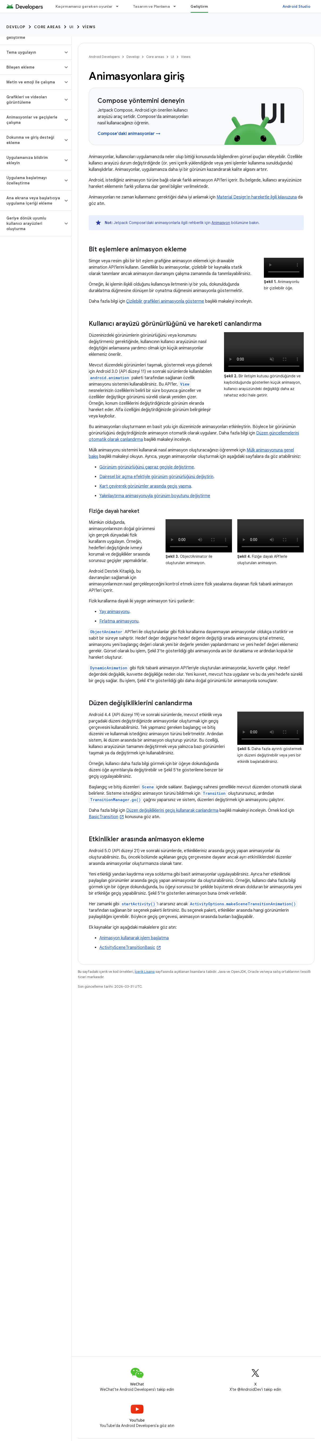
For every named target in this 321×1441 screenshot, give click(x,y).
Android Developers (104, 56)
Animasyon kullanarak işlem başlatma (134, 938)
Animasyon (221, 222)
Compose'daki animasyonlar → (129, 133)
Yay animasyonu (114, 611)
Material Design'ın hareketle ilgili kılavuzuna (257, 197)
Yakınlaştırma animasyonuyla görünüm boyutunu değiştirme (154, 495)
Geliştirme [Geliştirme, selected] (200, 6)
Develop (16, 26)
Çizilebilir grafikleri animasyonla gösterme (165, 301)
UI (71, 26)
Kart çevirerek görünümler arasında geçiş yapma (145, 486)
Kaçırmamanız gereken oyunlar (84, 6)
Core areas (47, 26)
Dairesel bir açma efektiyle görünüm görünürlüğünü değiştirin (156, 476)
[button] (31, 52)
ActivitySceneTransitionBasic (127, 947)
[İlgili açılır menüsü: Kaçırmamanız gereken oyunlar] (119, 6)
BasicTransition (103, 816)
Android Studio (296, 6)
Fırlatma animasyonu (118, 621)
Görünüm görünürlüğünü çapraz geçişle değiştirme (146, 467)
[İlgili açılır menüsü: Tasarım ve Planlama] (177, 6)
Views (89, 26)
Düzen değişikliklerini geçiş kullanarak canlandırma (172, 810)
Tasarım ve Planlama (151, 6)
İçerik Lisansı (145, 971)
